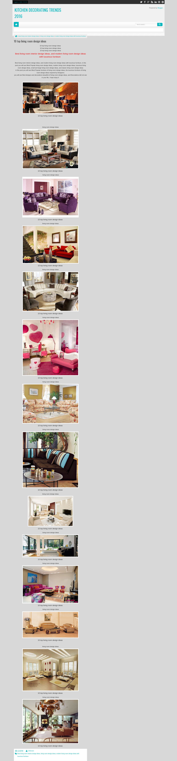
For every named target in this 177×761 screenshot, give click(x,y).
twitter (141, 2)
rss (152, 2)
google (148, 2)
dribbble (159, 2)
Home (16, 24)
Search (159, 24)
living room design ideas (48, 753)
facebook (145, 2)
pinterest (163, 2)
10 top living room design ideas (30, 41)
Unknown (31, 751)
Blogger (160, 8)
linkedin (155, 2)
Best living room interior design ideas (28, 753)
